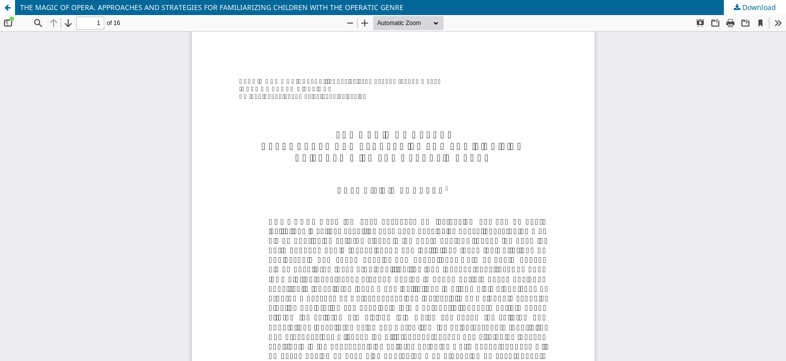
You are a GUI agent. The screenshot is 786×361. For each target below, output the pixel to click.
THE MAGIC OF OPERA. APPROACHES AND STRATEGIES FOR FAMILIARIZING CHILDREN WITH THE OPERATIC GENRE (212, 7)
